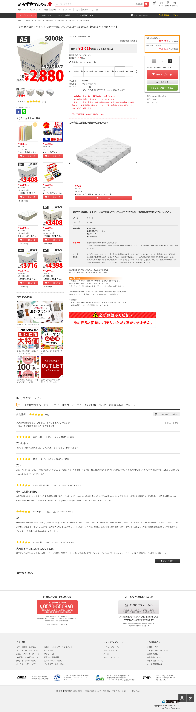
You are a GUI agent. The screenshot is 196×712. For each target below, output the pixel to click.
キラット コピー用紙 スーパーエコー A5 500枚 (93, 194)
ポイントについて (153, 102)
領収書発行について (155, 661)
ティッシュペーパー (65, 10)
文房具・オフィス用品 (53, 661)
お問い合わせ (135, 691)
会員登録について (154, 657)
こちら (61, 624)
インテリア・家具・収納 (54, 664)
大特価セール (45, 15)
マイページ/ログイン (111, 647)
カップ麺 (53, 10)
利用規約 (106, 691)
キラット (72, 36)
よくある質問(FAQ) (155, 664)
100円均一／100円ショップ (27, 657)
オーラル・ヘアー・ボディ (27, 664)
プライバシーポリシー (120, 691)
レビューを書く (172, 423)
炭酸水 (46, 10)
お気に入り (163, 82)
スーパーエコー (84, 36)
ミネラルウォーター (35, 10)
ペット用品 (48, 650)
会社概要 (59, 691)
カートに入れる (29, 156)
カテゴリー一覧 (25, 15)
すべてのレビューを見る (168, 414)
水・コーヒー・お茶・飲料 (27, 650)
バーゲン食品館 (63, 15)
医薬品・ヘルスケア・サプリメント (58, 647)
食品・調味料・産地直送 (26, 647)
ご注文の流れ (152, 654)
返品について (151, 99)
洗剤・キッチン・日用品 (26, 661)
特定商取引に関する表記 (73, 691)
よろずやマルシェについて (157, 650)
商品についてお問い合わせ (156, 96)
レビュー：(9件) (31, 102)
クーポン (106, 654)
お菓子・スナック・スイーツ (27, 654)
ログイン (41, 426)
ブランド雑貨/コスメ (84, 15)
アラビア (85, 10)
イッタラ (77, 10)
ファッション (49, 654)
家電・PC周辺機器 (51, 657)
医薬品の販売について (93, 691)
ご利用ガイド (152, 647)
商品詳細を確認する (128, 41)
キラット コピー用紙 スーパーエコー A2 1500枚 (37, 236)
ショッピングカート (111, 657)
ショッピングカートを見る (162, 88)
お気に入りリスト (110, 650)
